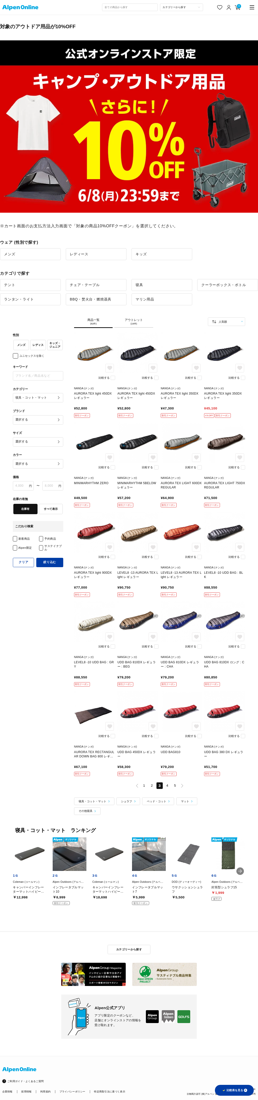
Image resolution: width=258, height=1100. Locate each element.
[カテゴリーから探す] (181, 7)
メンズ (9, 254)
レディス (38, 344)
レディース (79, 254)
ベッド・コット (156, 801)
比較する (104, 377)
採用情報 (26, 1091)
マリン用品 (145, 299)
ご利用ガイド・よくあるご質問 (25, 1081)
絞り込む (49, 562)
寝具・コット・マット (92, 801)
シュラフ (126, 801)
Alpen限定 (25, 547)
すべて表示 (51, 508)
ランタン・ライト (19, 299)
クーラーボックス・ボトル (223, 285)
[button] (240, 871)
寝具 (139, 285)
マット (185, 801)
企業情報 (7, 1091)
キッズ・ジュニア (54, 345)
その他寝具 (85, 810)
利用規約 (45, 1091)
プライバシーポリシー (72, 1091)
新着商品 (24, 538)
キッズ (141, 254)
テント (9, 285)
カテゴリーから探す (129, 949)
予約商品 (50, 538)
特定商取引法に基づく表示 (109, 1091)
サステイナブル (53, 547)
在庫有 (25, 508)
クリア (23, 562)
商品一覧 (93, 322)
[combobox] (130, 7)
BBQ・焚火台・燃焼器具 (90, 299)
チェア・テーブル (85, 285)
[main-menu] (252, 7)
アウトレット (133, 322)
